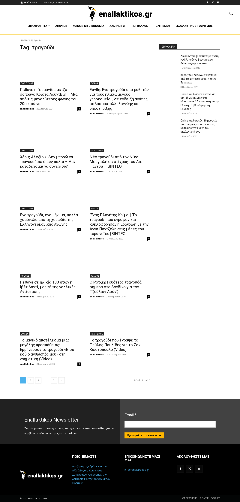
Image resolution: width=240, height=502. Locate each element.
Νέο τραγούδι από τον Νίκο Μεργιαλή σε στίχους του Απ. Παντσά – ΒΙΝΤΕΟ (116, 162)
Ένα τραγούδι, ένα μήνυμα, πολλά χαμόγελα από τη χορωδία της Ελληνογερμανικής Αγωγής (49, 220)
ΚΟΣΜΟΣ (25, 276)
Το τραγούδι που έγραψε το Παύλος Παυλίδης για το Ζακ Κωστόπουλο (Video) (115, 345)
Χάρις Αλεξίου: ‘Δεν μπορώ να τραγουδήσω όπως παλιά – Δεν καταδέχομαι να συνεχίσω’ (48, 162)
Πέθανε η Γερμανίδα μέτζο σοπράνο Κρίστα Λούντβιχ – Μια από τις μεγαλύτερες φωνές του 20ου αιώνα (49, 96)
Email (130, 415)
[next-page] (61, 380)
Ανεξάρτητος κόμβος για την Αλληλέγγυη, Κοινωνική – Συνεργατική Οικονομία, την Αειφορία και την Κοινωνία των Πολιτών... (91, 474)
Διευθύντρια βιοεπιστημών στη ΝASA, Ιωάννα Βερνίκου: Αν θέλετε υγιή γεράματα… (200, 60)
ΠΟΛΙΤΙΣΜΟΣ (27, 83)
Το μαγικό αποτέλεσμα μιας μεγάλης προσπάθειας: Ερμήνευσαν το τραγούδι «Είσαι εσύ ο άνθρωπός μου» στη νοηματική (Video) (48, 349)
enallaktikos (27, 108)
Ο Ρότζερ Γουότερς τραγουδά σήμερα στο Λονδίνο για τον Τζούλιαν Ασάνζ (116, 287)
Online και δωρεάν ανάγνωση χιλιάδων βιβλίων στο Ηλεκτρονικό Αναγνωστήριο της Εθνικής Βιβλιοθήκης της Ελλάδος (200, 101)
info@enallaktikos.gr (136, 469)
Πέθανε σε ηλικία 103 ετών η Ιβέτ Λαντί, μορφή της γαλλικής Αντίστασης (48, 287)
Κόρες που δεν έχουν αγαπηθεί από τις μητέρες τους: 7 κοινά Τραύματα (199, 79)
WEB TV (94, 208)
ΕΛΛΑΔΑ (94, 83)
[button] (231, 13)
